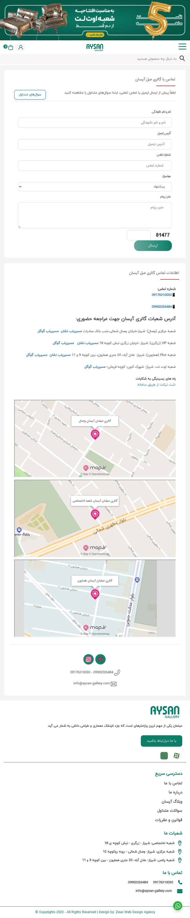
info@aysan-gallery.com (92, 683)
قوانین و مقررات (168, 820)
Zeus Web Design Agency (135, 912)
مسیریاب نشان (71, 331)
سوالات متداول (169, 811)
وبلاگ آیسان (172, 802)
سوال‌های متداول (30, 95)
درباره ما (175, 792)
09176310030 (80, 672)
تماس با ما (173, 783)
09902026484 (162, 307)
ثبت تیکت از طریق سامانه (155, 384)
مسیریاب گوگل (48, 331)
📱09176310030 (164, 295)
